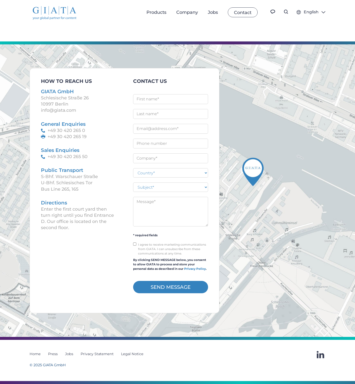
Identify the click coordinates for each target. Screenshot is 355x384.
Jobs (69, 354)
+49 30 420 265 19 (67, 136)
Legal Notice (132, 354)
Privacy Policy (195, 269)
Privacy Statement (97, 354)
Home (35, 354)
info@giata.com (58, 110)
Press (53, 354)
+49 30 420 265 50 (68, 156)
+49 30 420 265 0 (66, 130)
